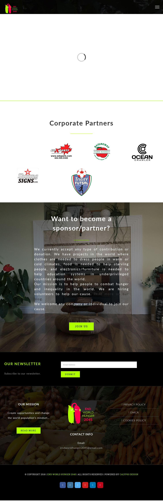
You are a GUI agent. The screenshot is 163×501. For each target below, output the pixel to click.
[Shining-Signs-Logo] (28, 170)
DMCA (134, 412)
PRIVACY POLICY (134, 404)
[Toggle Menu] (157, 7)
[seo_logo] (21, 145)
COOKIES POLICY (134, 420)
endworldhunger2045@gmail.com (81, 447)
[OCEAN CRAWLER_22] (142, 145)
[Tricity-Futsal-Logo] (81, 170)
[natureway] (101, 145)
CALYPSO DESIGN (129, 474)
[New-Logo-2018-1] (61, 145)
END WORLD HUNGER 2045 (61, 474)
